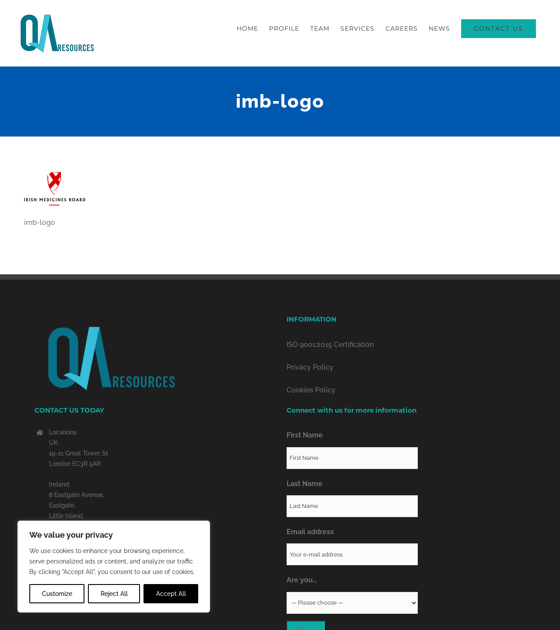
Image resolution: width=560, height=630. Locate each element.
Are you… (302, 580)
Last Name (304, 484)
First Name (305, 435)
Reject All (114, 593)
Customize (57, 593)
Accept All (171, 593)
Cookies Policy (311, 390)
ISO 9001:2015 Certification (330, 344)
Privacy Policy (310, 367)
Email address (310, 532)
